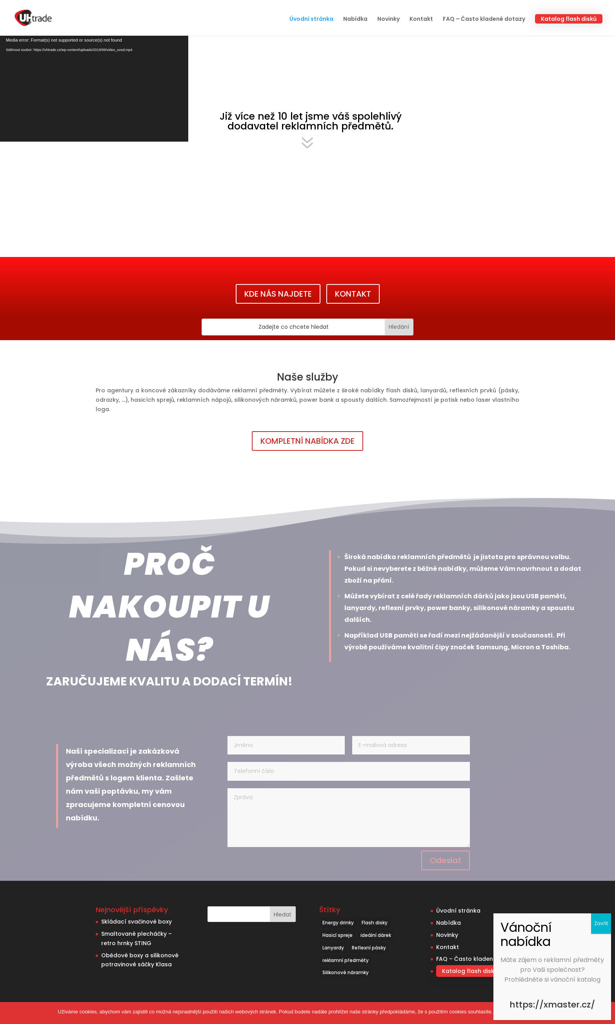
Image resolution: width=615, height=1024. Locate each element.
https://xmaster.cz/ (552, 1004)
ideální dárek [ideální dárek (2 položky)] (375, 935)
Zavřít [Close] (601, 923)
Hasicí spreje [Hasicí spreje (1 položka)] (337, 935)
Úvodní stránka (311, 19)
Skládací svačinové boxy (136, 922)
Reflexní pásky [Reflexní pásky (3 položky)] (369, 947)
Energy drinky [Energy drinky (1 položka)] (338, 922)
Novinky (388, 19)
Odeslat (445, 860)
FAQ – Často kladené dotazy (484, 19)
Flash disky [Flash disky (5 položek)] (375, 922)
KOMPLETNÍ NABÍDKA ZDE (307, 440)
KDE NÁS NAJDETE (278, 293)
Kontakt (421, 19)
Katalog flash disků (569, 19)
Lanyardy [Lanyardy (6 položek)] (333, 947)
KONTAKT (353, 293)
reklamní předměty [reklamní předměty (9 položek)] (345, 960)
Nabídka (355, 19)
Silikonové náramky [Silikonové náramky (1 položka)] (345, 972)
